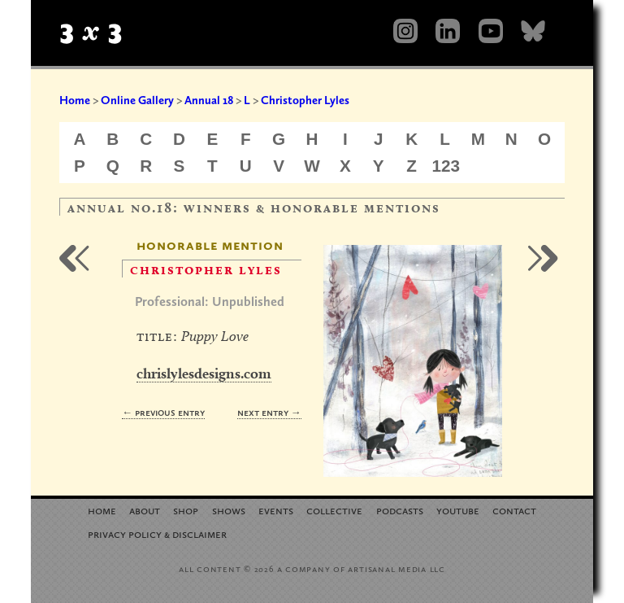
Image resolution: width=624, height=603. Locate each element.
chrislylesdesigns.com (203, 373)
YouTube (457, 510)
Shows (228, 510)
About (144, 510)
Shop (185, 510)
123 (446, 165)
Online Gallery (137, 100)
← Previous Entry (163, 412)
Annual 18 (208, 100)
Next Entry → (269, 412)
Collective (334, 510)
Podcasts (399, 510)
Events (275, 510)
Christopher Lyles (305, 100)
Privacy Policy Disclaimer (157, 533)
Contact (514, 510)
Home (74, 100)
